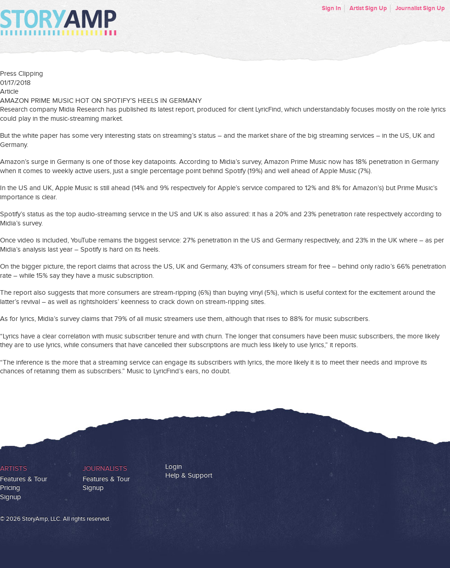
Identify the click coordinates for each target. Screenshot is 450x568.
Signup (10, 497)
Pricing (10, 488)
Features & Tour (23, 479)
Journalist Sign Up (420, 8)
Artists (13, 468)
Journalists (105, 468)
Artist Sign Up (368, 8)
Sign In (331, 8)
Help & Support (188, 475)
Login (173, 467)
